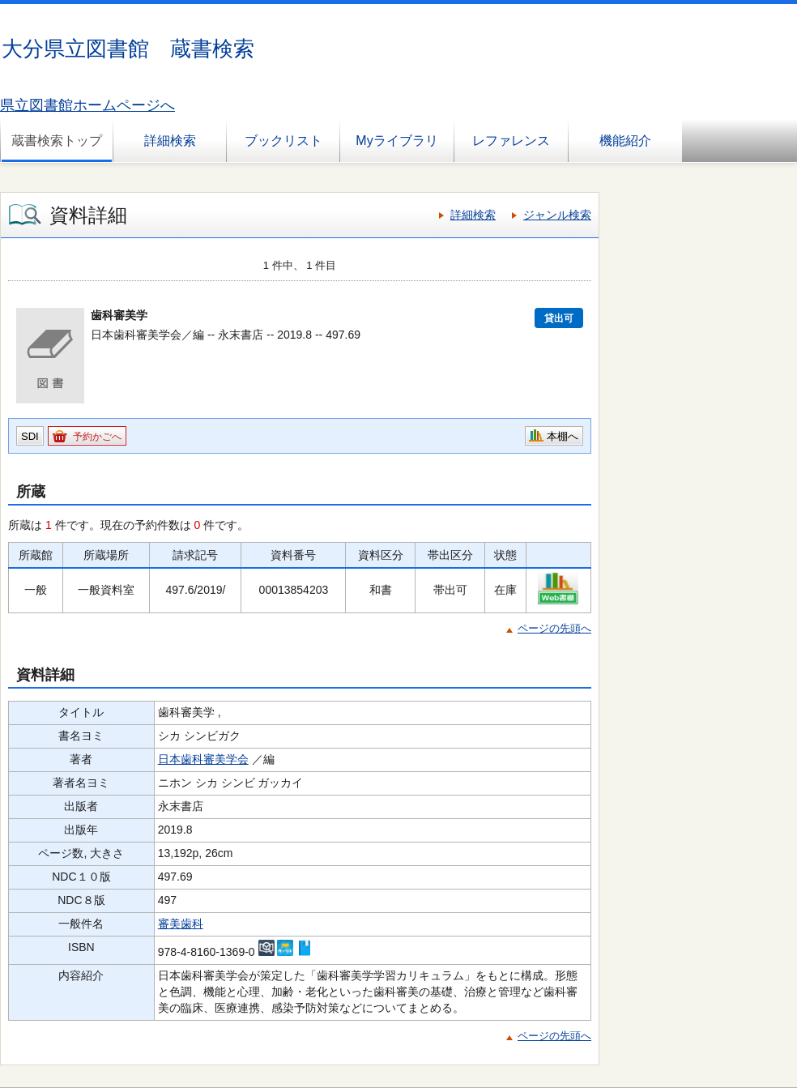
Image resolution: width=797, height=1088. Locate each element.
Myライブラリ (396, 140)
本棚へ (562, 436)
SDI (30, 436)
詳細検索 (170, 140)
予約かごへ (97, 436)
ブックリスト (283, 140)
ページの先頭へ (554, 628)
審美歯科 (180, 923)
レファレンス (511, 140)
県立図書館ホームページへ (87, 105)
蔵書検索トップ (56, 140)
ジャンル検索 (557, 214)
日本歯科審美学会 (203, 759)
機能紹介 (625, 140)
